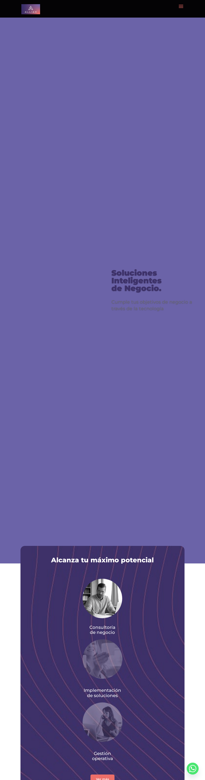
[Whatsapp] (193, 769)
